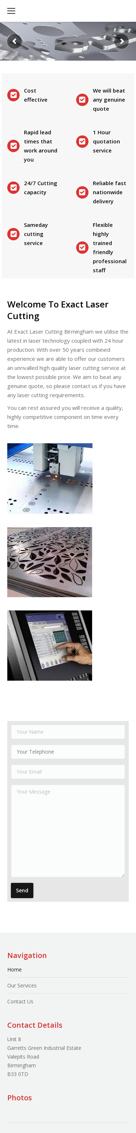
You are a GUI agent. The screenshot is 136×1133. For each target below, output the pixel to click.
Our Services (22, 985)
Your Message (68, 830)
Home (14, 969)
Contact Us (20, 1001)
